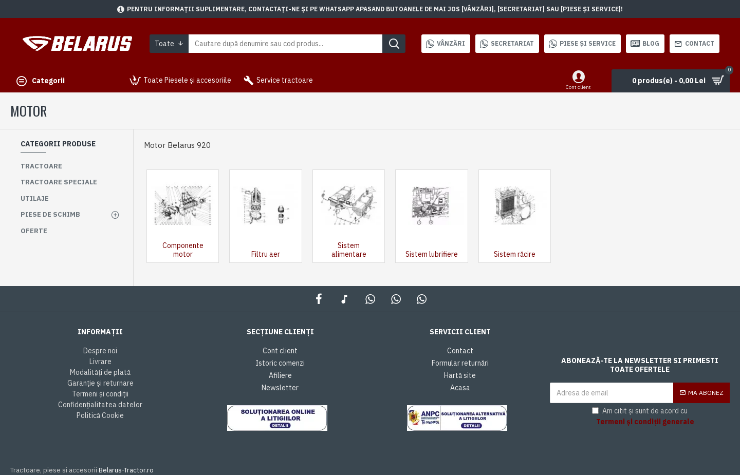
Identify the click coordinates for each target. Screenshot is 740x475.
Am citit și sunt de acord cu (644, 416)
